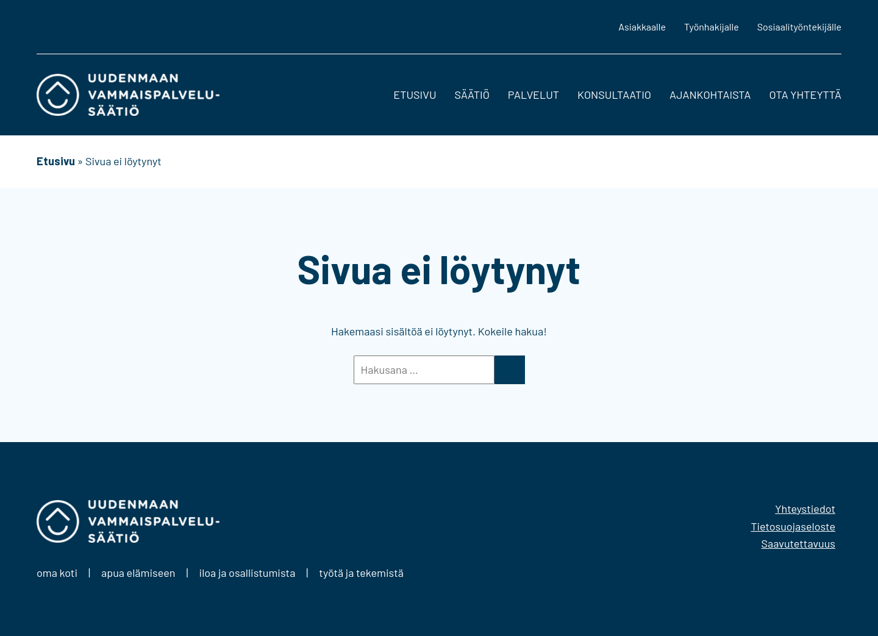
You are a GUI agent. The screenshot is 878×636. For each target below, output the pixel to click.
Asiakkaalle (642, 26)
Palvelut (533, 94)
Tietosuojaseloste (793, 526)
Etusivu (414, 94)
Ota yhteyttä (805, 94)
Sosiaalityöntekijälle (799, 26)
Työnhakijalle (711, 26)
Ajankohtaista (710, 94)
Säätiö (472, 94)
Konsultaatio (614, 94)
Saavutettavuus (798, 543)
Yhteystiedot (805, 508)
